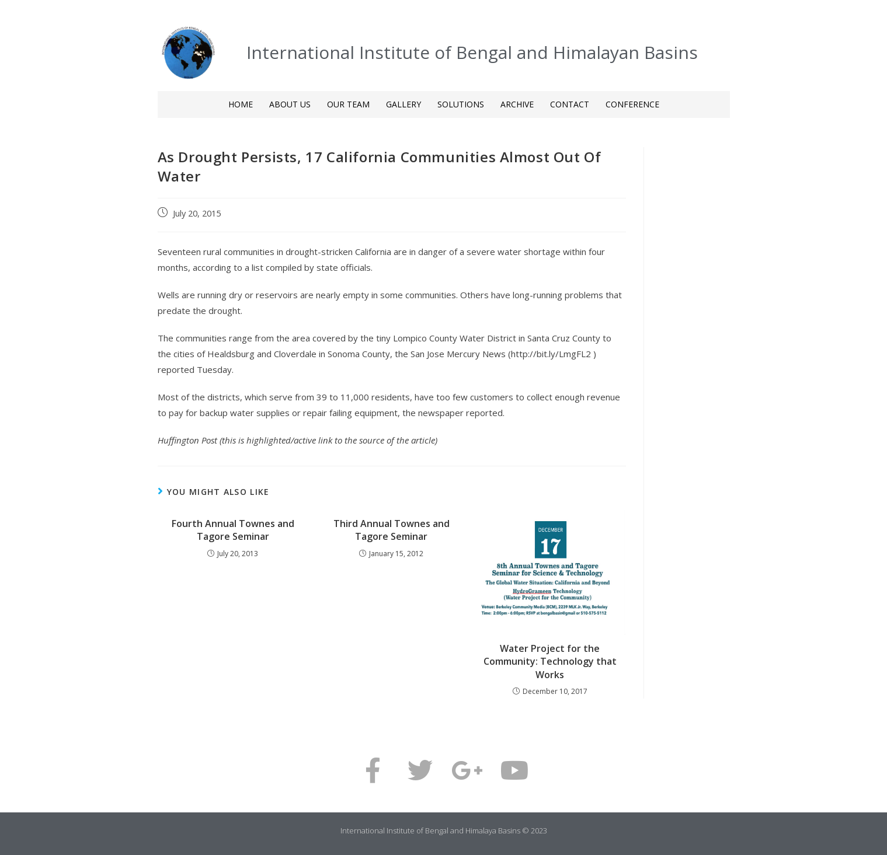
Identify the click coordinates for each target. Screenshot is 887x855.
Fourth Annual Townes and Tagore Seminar (233, 530)
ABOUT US (290, 104)
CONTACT (569, 104)
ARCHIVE (517, 104)
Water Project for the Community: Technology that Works (550, 661)
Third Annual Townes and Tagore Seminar (391, 530)
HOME (240, 104)
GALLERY (403, 104)
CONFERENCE (632, 104)
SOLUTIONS (460, 104)
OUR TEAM (348, 104)
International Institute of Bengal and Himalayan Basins (472, 52)
